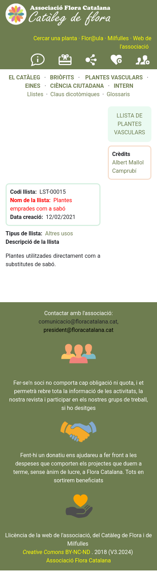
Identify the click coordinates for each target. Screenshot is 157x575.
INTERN (123, 86)
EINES (32, 86)
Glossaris (118, 94)
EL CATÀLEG (24, 77)
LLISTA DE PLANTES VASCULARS (129, 124)
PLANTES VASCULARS (114, 77)
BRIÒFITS (62, 77)
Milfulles (118, 38)
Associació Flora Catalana (78, 560)
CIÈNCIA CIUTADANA (77, 86)
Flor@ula (92, 38)
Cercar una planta (55, 38)
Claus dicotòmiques (74, 94)
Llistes (35, 94)
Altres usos (59, 233)
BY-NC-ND (56, 552)
